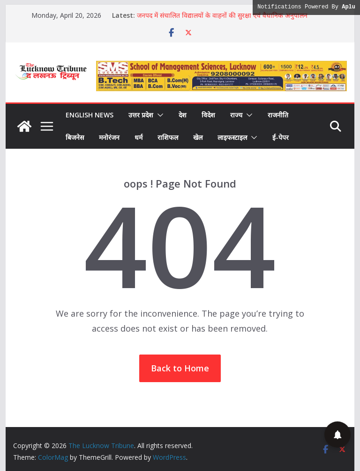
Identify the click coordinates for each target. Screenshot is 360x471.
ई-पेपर (280, 137)
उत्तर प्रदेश (140, 114)
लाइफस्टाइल (232, 137)
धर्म (138, 137)
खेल (197, 137)
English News (89, 114)
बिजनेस (75, 137)
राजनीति (278, 114)
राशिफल (168, 137)
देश (183, 114)
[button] (158, 115)
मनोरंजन (109, 137)
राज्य (236, 114)
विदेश (208, 114)
